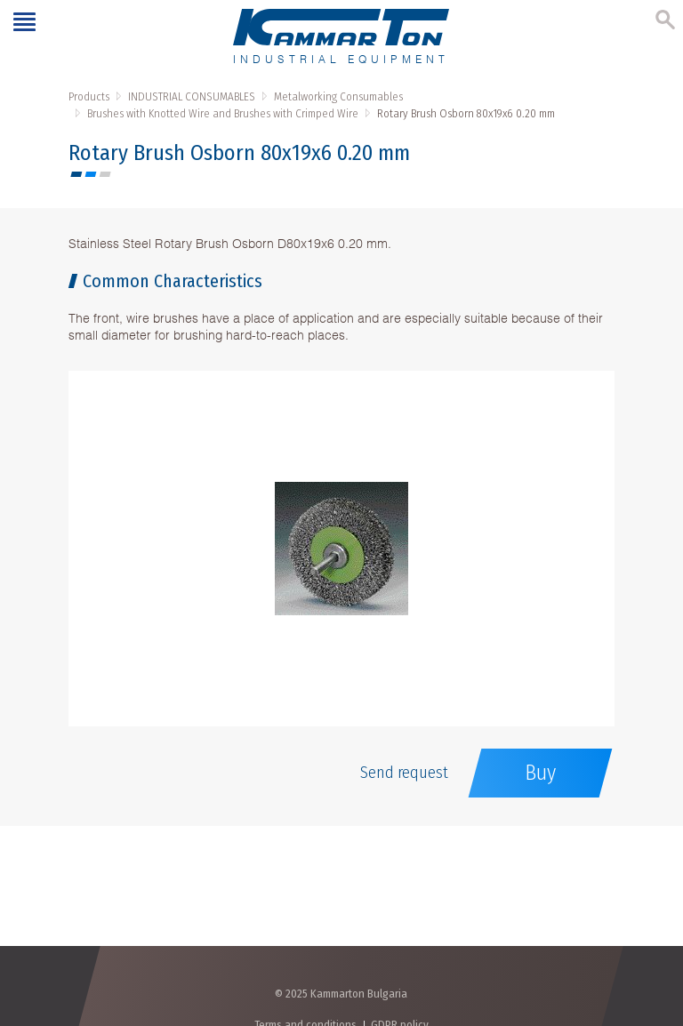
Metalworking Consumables (338, 96)
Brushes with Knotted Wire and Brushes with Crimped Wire (222, 113)
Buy (540, 772)
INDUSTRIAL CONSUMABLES (191, 96)
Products (88, 96)
